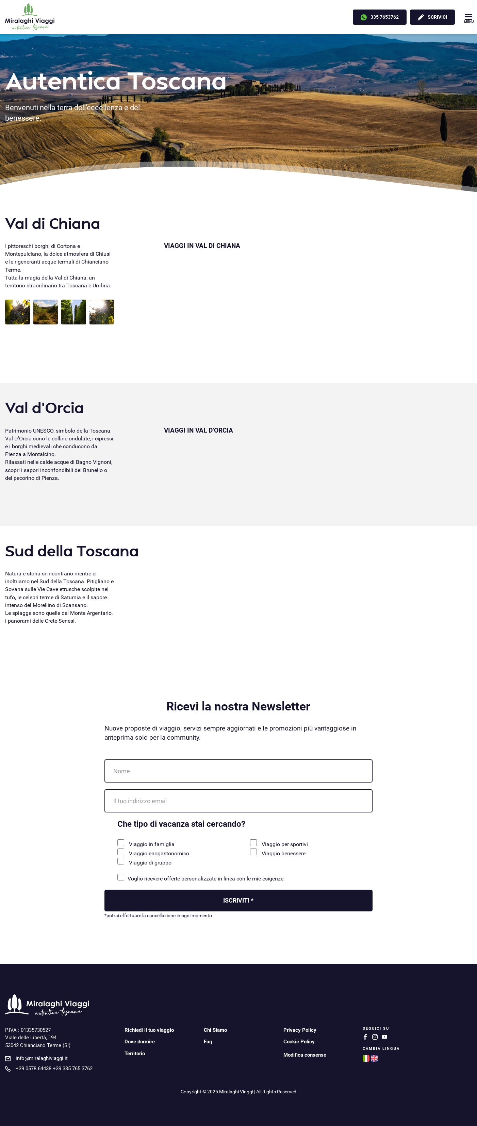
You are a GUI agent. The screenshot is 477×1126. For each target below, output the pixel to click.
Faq (208, 1042)
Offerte (328, 16)
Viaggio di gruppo (144, 862)
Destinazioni (117, 16)
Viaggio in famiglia (146, 843)
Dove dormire (140, 1042)
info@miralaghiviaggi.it (42, 1058)
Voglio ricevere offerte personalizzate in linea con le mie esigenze (200, 878)
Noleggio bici (243, 16)
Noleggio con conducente (180, 16)
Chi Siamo (215, 1030)
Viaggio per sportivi (279, 843)
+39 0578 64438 (33, 1068)
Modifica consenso (304, 1055)
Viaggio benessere (278, 852)
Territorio (135, 1054)
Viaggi (74, 16)
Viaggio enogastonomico (153, 852)
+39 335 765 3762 (73, 1068)
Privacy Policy (299, 1030)
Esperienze (287, 16)
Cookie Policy (299, 1042)
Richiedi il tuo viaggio (149, 1030)
